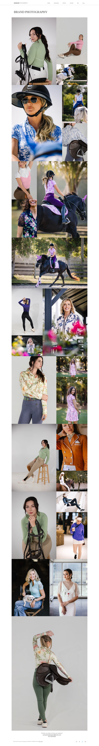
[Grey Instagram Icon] (85, 741)
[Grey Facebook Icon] (79, 741)
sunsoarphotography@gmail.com (52, 734)
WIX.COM (41, 741)
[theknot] (82, 741)
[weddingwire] (76, 741)
